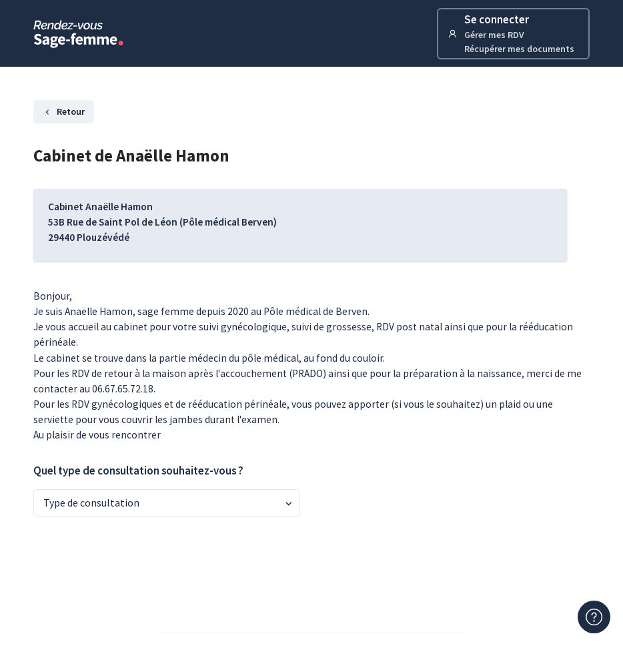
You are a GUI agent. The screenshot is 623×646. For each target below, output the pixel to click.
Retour (64, 111)
